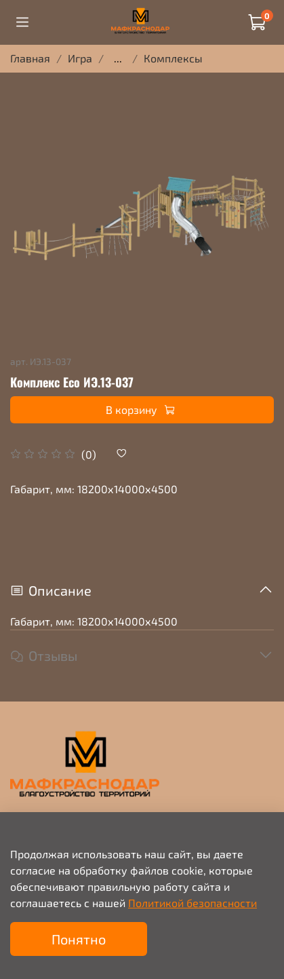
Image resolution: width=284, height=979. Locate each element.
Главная (30, 58)
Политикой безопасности (192, 902)
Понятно (79, 939)
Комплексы (173, 58)
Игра (80, 58)
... (118, 58)
